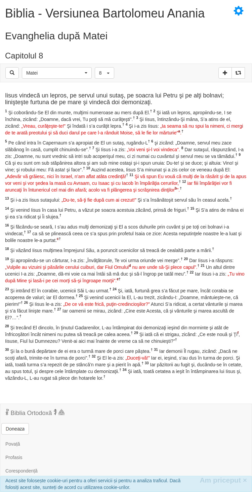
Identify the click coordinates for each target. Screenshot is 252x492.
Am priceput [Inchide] (223, 480)
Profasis (14, 457)
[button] (57, 73)
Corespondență (21, 471)
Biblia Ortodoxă (35, 412)
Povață (12, 444)
